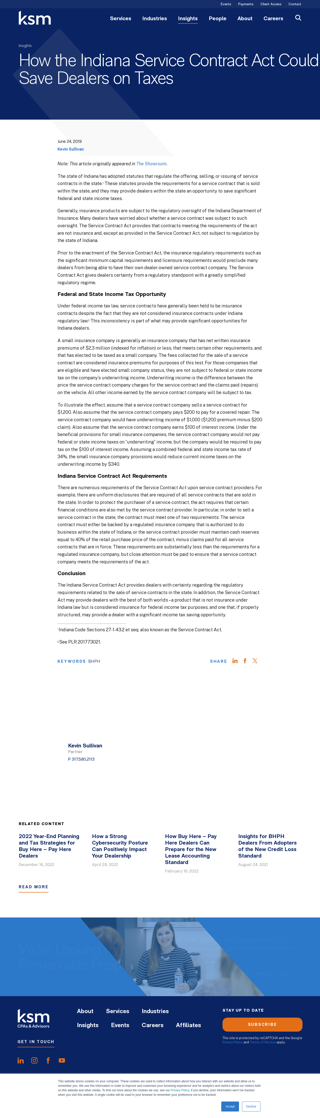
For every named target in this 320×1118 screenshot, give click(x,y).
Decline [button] (251, 1106)
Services (120, 19)
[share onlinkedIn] (21, 1060)
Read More (33, 887)
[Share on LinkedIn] (237, 661)
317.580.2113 (83, 759)
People (217, 19)
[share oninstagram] (34, 1060)
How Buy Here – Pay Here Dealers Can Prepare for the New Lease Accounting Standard (191, 850)
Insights (188, 19)
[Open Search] (298, 18)
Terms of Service (263, 1042)
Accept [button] (230, 1106)
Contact (294, 4)
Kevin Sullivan (71, 149)
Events (226, 4)
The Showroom (151, 163)
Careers (273, 19)
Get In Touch (36, 1041)
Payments (246, 4)
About (245, 19)
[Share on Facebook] (247, 661)
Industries (154, 19)
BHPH (94, 661)
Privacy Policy (180, 1090)
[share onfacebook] (48, 1060)
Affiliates (188, 1026)
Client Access (271, 4)
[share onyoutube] (62, 1060)
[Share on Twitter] (257, 661)
